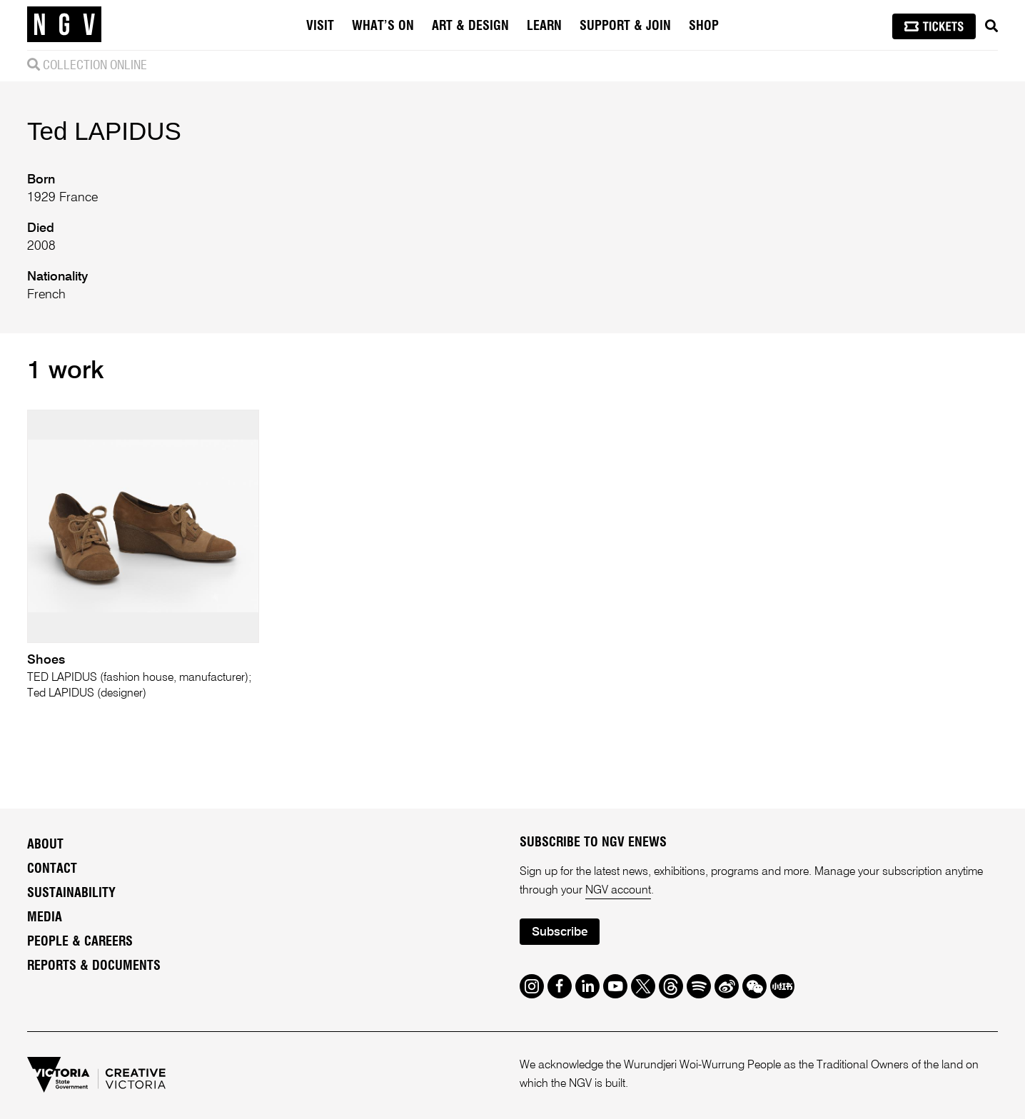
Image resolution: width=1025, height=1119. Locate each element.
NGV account (618, 890)
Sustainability (71, 893)
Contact (52, 869)
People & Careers (80, 942)
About (45, 845)
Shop (704, 26)
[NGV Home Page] (64, 25)
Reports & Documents (94, 966)
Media (44, 917)
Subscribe (559, 932)
